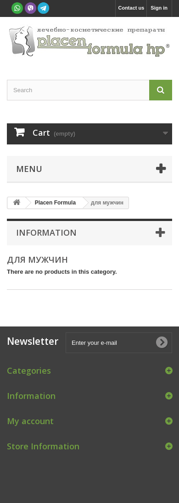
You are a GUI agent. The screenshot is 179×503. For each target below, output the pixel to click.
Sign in (159, 8)
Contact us (131, 8)
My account (30, 420)
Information (46, 232)
